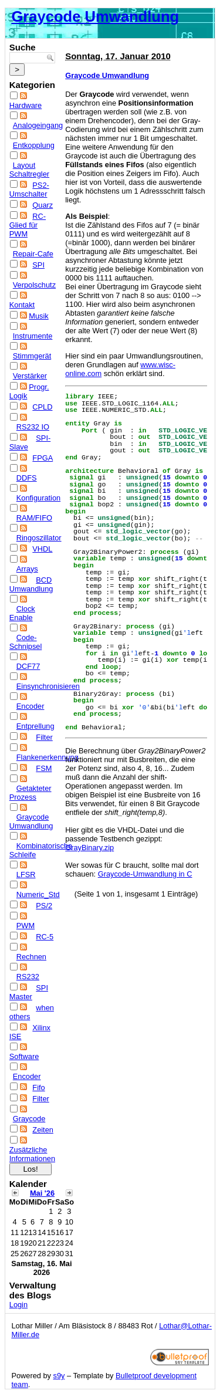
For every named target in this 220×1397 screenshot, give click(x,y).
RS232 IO (32, 426)
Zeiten (42, 1129)
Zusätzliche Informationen (32, 1154)
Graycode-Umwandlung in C (145, 874)
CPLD (42, 406)
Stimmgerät (32, 355)
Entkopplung (34, 145)
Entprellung (35, 726)
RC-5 (44, 936)
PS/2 (44, 905)
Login (18, 1304)
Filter (44, 737)
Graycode (29, 1118)
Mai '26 (42, 1193)
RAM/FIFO (34, 517)
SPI (38, 265)
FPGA (42, 458)
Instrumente (33, 336)
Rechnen (31, 956)
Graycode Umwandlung (95, 16)
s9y (59, 1375)
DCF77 (28, 666)
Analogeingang (38, 125)
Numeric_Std (38, 894)
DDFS (26, 477)
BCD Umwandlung (31, 584)
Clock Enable (22, 613)
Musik (38, 316)
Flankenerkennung (47, 757)
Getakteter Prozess (30, 792)
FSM (44, 768)
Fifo (38, 1087)
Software (24, 1056)
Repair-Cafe (33, 253)
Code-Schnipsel (25, 642)
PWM (25, 925)
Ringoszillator (39, 537)
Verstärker (30, 375)
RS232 (27, 976)
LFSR (26, 874)
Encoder (30, 706)
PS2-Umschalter (29, 189)
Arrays (27, 568)
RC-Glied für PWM (27, 225)
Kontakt (22, 304)
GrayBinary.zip (89, 847)
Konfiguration (38, 497)
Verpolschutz (34, 284)
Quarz (42, 205)
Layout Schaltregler (29, 169)
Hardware (25, 105)
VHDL (42, 548)
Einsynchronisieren (48, 686)
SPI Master (28, 992)
